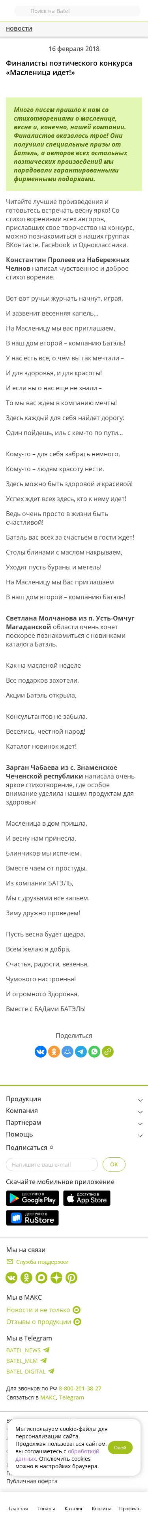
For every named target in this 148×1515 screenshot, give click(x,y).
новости (19, 28)
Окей (120, 1447)
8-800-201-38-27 (80, 1388)
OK (114, 1164)
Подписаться (29, 1147)
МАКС (48, 1397)
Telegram (71, 1397)
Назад (10, 15)
